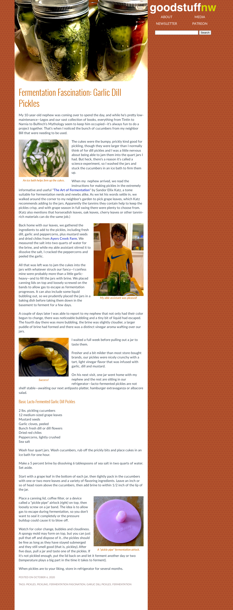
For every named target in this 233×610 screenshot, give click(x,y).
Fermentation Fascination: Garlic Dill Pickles (70, 98)
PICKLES (31, 584)
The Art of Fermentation (72, 190)
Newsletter (166, 23)
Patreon (199, 23)
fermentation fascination (67, 584)
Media (200, 17)
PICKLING (42, 584)
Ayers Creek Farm (63, 238)
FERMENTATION (121, 584)
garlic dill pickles (99, 584)
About (166, 17)
